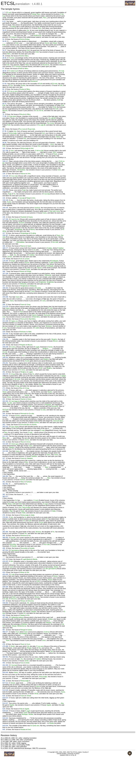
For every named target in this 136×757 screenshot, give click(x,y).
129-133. (5, 190)
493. (3, 663)
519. (3, 695)
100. (3, 148)
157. (3, 233)
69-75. (4, 103)
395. (3, 535)
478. (3, 644)
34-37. (4, 50)
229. (3, 331)
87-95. (4, 131)
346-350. (5, 476)
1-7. (3, 12)
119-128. (5, 176)
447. (3, 601)
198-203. (5, 288)
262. (3, 372)
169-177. (5, 248)
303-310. (5, 426)
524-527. (5, 703)
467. (3, 630)
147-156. (5, 219)
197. (3, 286)
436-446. (5, 587)
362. (3, 494)
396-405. (5, 537)
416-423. (5, 561)
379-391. (5, 517)
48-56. (4, 71)
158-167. (5, 235)
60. (3, 89)
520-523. (5, 698)
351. (3, 482)
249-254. (5, 357)
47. (3, 68)
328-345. (5, 460)
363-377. (5, 496)
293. (3, 413)
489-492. (5, 657)
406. (3, 548)
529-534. (5, 711)
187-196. (5, 273)
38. (3, 56)
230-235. (5, 334)
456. (3, 615)
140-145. (5, 208)
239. (3, 345)
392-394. (5, 532)
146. (3, 217)
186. (3, 271)
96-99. (4, 142)
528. (3, 709)
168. (3, 246)
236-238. (5, 339)
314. (3, 442)
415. (3, 559)
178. (3, 259)
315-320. (5, 444)
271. (3, 388)
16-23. (4, 30)
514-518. (5, 690)
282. (3, 399)
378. (3, 515)
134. (3, 198)
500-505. (5, 672)
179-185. (5, 261)
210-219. (5, 306)
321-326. (5, 451)
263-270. (5, 374)
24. (3, 39)
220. (3, 319)
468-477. (5, 632)
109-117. (5, 161)
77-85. (4, 116)
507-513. (5, 683)
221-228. (5, 321)
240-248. (5, 347)
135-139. (5, 200)
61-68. (4, 91)
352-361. (5, 484)
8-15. (4, 21)
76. (3, 114)
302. (3, 424)
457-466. (5, 617)
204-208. (5, 297)
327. (3, 458)
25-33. (4, 41)
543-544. (5, 725)
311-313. (5, 436)
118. (3, 173)
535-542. (5, 718)
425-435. (5, 574)
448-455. (5, 603)
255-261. (5, 363)
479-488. (5, 646)
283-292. (5, 401)
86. (3, 129)
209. (3, 304)
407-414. (5, 550)
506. (3, 681)
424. (3, 572)
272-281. (5, 390)
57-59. (4, 83)
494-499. (5, 665)
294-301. (5, 415)
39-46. (4, 58)
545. (3, 729)
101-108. (5, 150)
